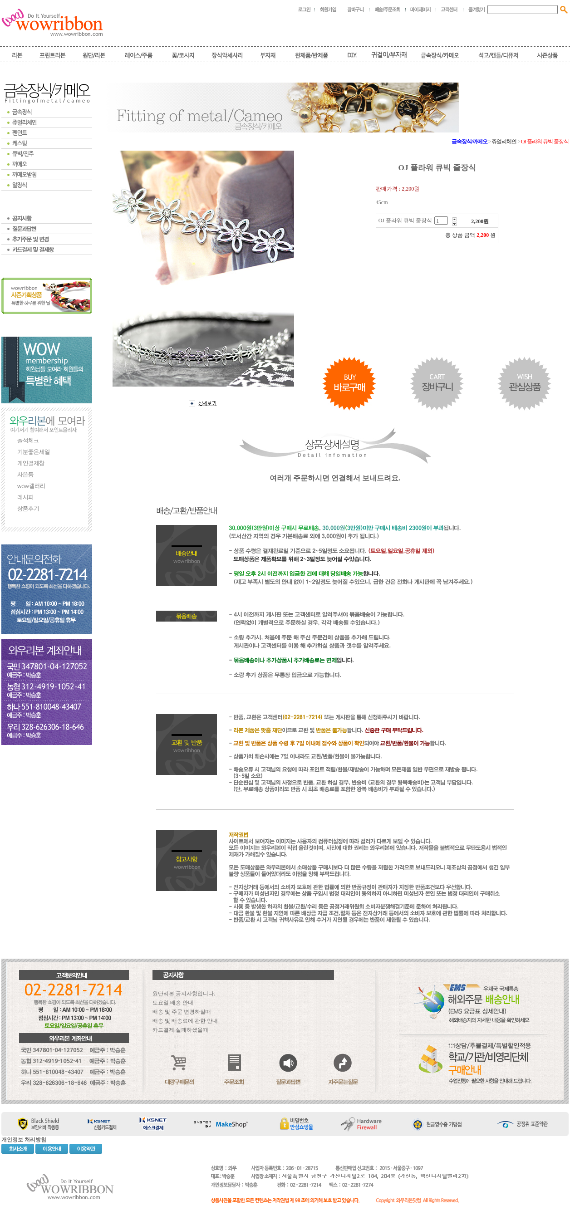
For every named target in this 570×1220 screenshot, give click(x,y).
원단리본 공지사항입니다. (183, 993)
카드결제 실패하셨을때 (180, 1030)
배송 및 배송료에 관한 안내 (185, 1021)
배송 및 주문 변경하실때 (181, 1012)
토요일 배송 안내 (172, 1003)
